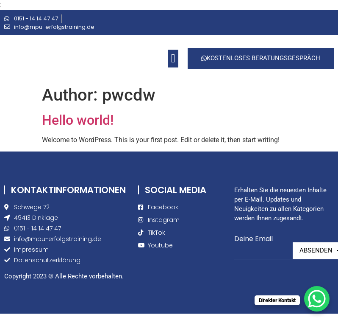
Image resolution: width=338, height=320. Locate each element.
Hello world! (78, 120)
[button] (173, 58)
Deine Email (253, 239)
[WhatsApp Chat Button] (317, 299)
